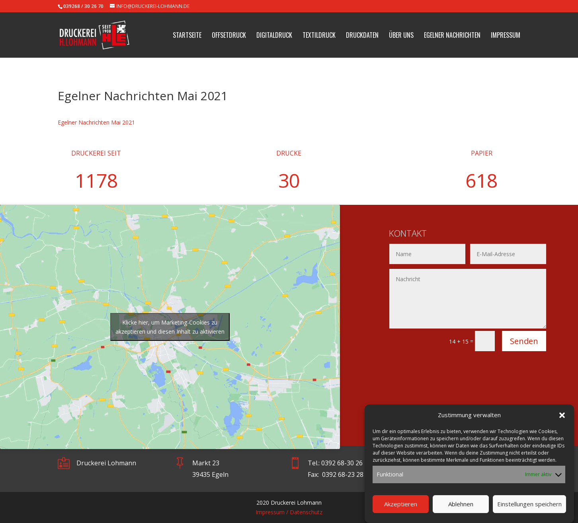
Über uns (401, 36)
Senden (524, 341)
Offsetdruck (229, 36)
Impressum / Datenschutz (289, 512)
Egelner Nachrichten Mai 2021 (96, 122)
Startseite (187, 36)
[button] (562, 420)
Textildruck (319, 36)
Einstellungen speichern (529, 508)
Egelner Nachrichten (452, 36)
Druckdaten (362, 36)
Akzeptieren (400, 508)
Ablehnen (460, 508)
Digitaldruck (274, 36)
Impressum (505, 36)
